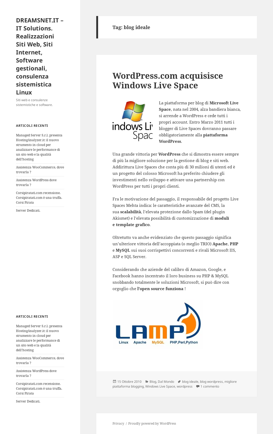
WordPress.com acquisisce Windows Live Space (168, 80)
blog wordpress (211, 381)
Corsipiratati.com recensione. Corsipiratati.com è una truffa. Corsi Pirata (39, 198)
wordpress (184, 386)
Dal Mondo (166, 381)
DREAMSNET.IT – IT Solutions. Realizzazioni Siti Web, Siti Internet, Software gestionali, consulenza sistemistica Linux (39, 56)
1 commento (209, 386)
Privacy (118, 423)
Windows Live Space (160, 386)
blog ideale (190, 381)
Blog (153, 381)
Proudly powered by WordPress (152, 423)
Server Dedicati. (28, 210)
